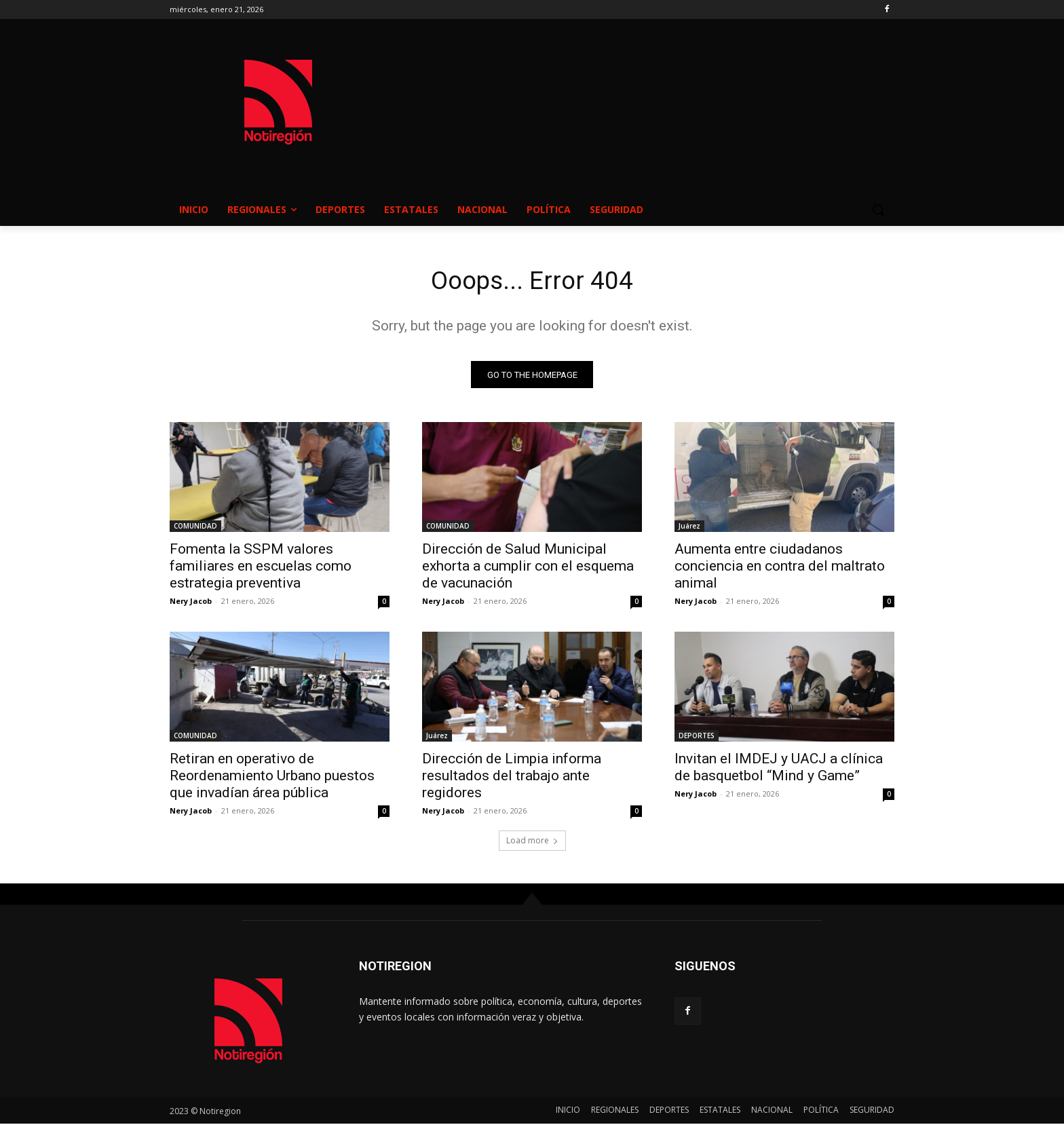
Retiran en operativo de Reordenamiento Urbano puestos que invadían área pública (272, 779)
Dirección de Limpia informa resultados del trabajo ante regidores (511, 779)
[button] (878, 209)
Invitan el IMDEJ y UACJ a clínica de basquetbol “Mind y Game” (778, 770)
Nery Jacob (191, 604)
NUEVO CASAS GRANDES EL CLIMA (640, 89)
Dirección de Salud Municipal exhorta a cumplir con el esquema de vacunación (528, 569)
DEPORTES (697, 739)
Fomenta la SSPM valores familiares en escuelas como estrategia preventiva (261, 569)
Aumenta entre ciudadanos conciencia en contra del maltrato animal (779, 569)
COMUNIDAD (195, 529)
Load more (532, 843)
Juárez (689, 529)
